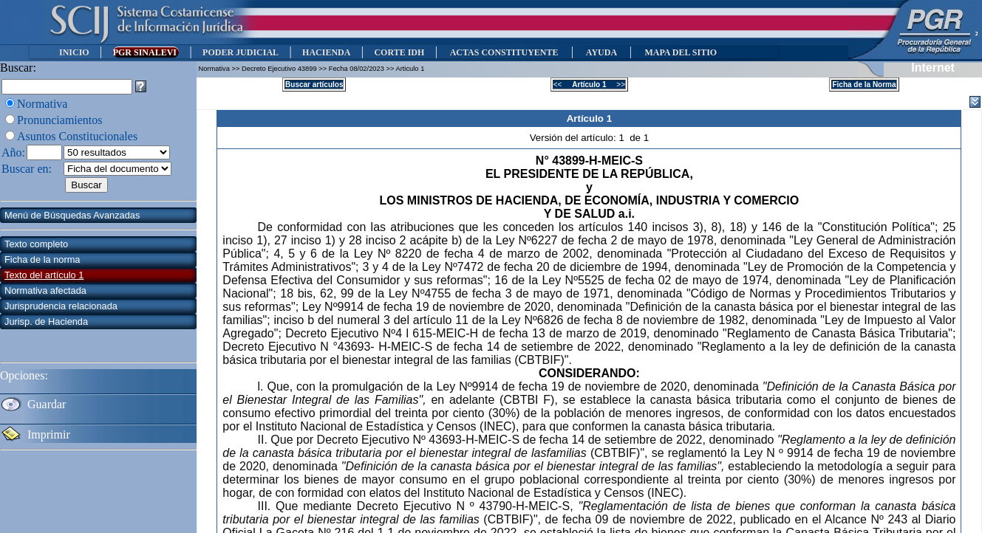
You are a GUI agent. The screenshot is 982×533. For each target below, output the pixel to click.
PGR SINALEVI (146, 52)
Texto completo (36, 244)
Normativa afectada (45, 290)
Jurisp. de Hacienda (46, 321)
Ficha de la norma (42, 259)
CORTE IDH (399, 52)
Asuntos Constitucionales (77, 136)
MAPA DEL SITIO (680, 52)
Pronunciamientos (60, 120)
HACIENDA (326, 52)
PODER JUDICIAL (240, 52)
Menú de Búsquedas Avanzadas (72, 215)
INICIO (74, 52)
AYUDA (601, 52)
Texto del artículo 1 (43, 275)
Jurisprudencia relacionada (60, 306)
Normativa (42, 103)
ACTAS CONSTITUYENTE (504, 52)
